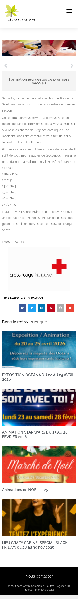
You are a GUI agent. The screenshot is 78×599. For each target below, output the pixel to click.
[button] (69, 11)
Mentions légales (44, 589)
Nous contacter (39, 576)
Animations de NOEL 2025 (25, 489)
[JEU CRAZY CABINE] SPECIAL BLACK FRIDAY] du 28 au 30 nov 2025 (35, 544)
